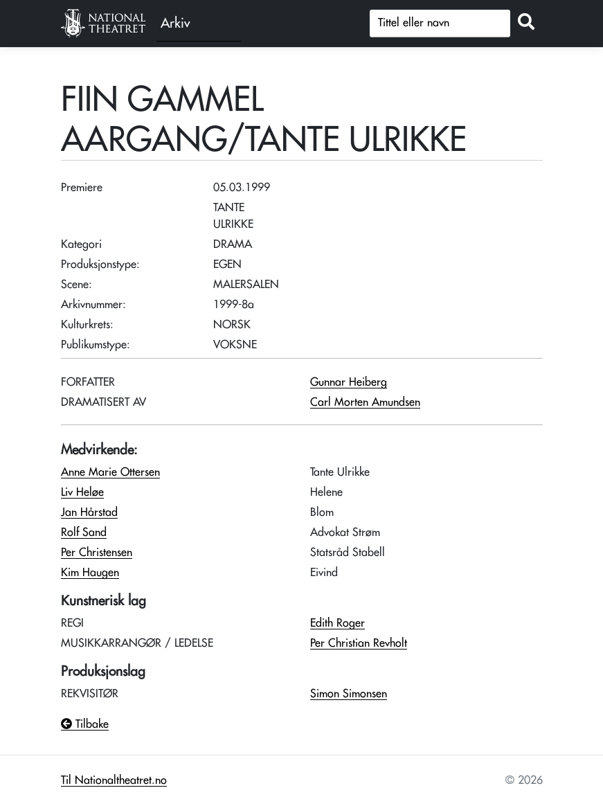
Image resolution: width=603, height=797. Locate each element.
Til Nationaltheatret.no (114, 780)
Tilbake (85, 724)
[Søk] (440, 23)
